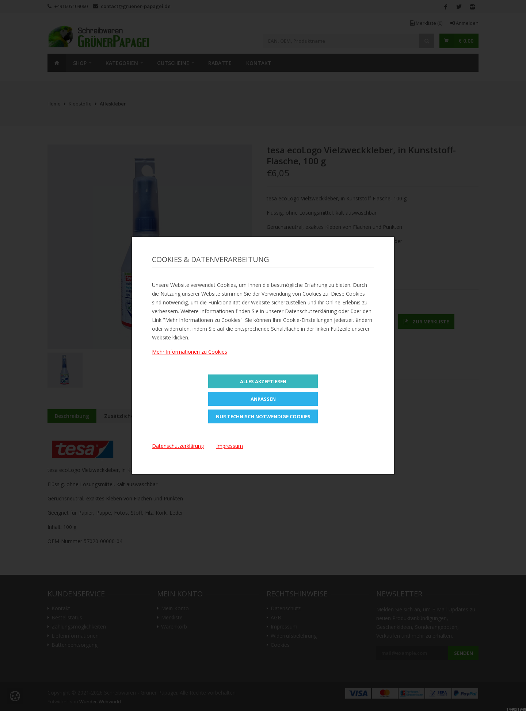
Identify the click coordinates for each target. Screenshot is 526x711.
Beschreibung (72, 415)
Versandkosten (347, 361)
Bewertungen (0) (203, 415)
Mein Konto (175, 608)
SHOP (80, 62)
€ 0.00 (465, 40)
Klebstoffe (80, 103)
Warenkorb (174, 626)
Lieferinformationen (75, 636)
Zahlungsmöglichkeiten (79, 626)
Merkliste (426, 23)
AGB (276, 617)
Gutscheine (173, 62)
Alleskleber (113, 103)
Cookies (280, 645)
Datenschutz (286, 608)
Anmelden (464, 23)
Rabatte (220, 62)
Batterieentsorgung (75, 645)
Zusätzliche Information (135, 415)
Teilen (279, 275)
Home (56, 63)
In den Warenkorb (355, 321)
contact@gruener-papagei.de (136, 6)
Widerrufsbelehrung (294, 636)
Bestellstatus (67, 617)
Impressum (284, 626)
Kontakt (258, 62)
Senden (463, 653)
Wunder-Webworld (100, 702)
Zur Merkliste (426, 321)
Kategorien (122, 62)
